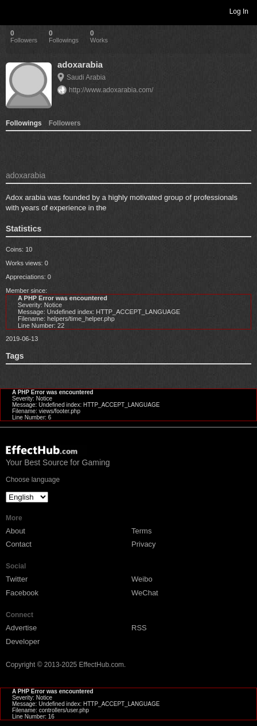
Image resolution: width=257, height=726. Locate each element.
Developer (23, 641)
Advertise (21, 627)
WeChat (144, 592)
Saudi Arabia (86, 77)
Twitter (17, 579)
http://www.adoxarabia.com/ (111, 90)
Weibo (142, 579)
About (15, 531)
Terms (141, 531)
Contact (19, 544)
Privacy (143, 544)
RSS (139, 627)
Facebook (22, 592)
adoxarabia (80, 64)
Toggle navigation (14, 11)
